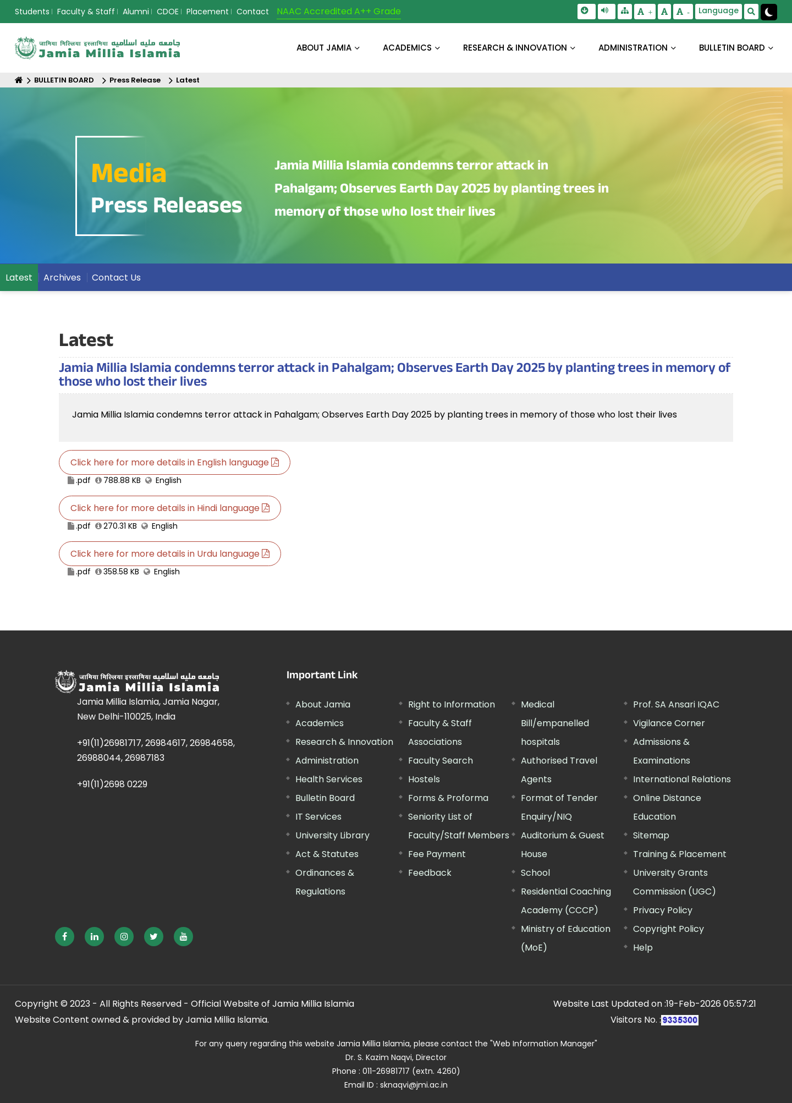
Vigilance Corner (669, 723)
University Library (332, 835)
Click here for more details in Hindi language (170, 508)
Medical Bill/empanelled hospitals (555, 723)
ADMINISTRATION (633, 47)
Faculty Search (440, 760)
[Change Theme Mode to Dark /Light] (769, 12)
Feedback (430, 872)
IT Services (318, 816)
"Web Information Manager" (543, 1043)
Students (32, 11)
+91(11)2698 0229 (112, 784)
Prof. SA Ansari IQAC (676, 704)
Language (718, 10)
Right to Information (451, 704)
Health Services (328, 779)
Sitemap (651, 835)
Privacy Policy (662, 910)
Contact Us (116, 277)
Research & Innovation (344, 742)
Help (643, 947)
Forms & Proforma (448, 798)
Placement (207, 11)
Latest (188, 80)
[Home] (19, 80)
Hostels (424, 779)
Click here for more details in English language (174, 462)
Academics (319, 723)
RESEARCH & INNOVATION (515, 47)
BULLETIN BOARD (732, 47)
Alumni (136, 11)
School (535, 872)
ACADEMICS (407, 47)
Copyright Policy (668, 929)
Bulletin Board (325, 798)
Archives (62, 277)
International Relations (682, 779)
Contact (253, 11)
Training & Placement (680, 854)
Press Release (135, 80)
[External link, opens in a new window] (64, 936)
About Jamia (323, 47)
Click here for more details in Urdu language (170, 553)
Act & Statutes (327, 854)
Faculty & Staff (86, 11)
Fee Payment (437, 854)
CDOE (168, 11)
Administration (327, 760)
